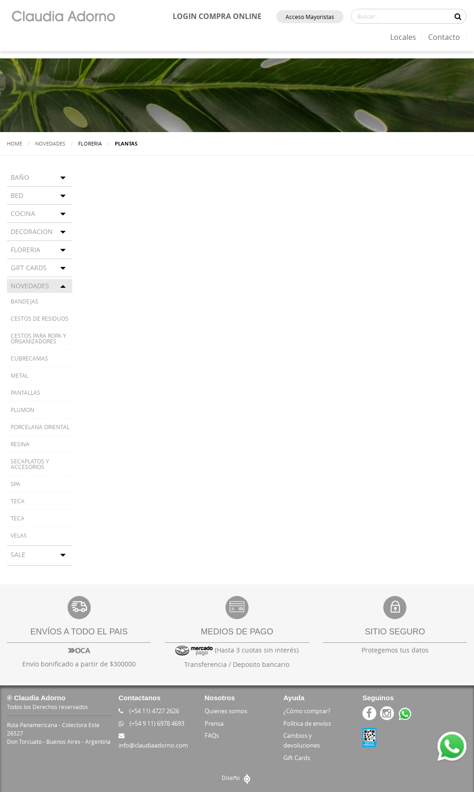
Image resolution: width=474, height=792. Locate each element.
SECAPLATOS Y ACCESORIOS (30, 463)
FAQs (212, 735)
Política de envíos (307, 723)
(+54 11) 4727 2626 (148, 711)
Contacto (444, 37)
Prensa (214, 723)
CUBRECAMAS (29, 358)
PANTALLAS (25, 392)
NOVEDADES (30, 285)
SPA (15, 484)
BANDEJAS (24, 301)
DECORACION (32, 231)
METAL (19, 375)
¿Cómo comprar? (307, 711)
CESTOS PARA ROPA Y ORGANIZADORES (38, 338)
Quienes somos (226, 711)
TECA (18, 501)
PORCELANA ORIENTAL (40, 427)
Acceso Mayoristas (310, 16)
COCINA (23, 213)
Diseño (237, 777)
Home (14, 143)
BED (17, 195)
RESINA (20, 444)
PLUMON (22, 409)
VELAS (19, 535)
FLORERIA (25, 249)
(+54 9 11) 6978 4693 (151, 723)
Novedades (50, 143)
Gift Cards (296, 758)
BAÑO (20, 177)
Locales (403, 37)
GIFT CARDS (29, 267)
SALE (18, 554)
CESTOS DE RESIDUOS (40, 318)
